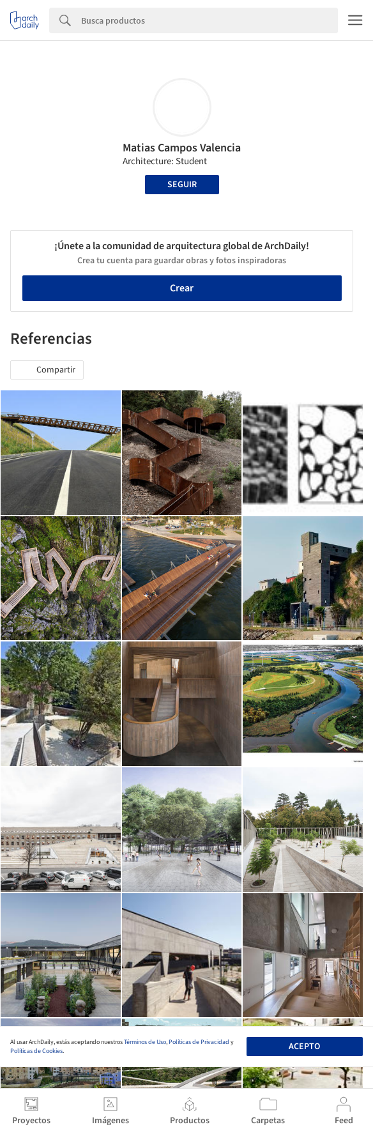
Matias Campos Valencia (182, 148)
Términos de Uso (145, 1042)
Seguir (182, 184)
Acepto (304, 1046)
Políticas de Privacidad (199, 1042)
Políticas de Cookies (36, 1051)
